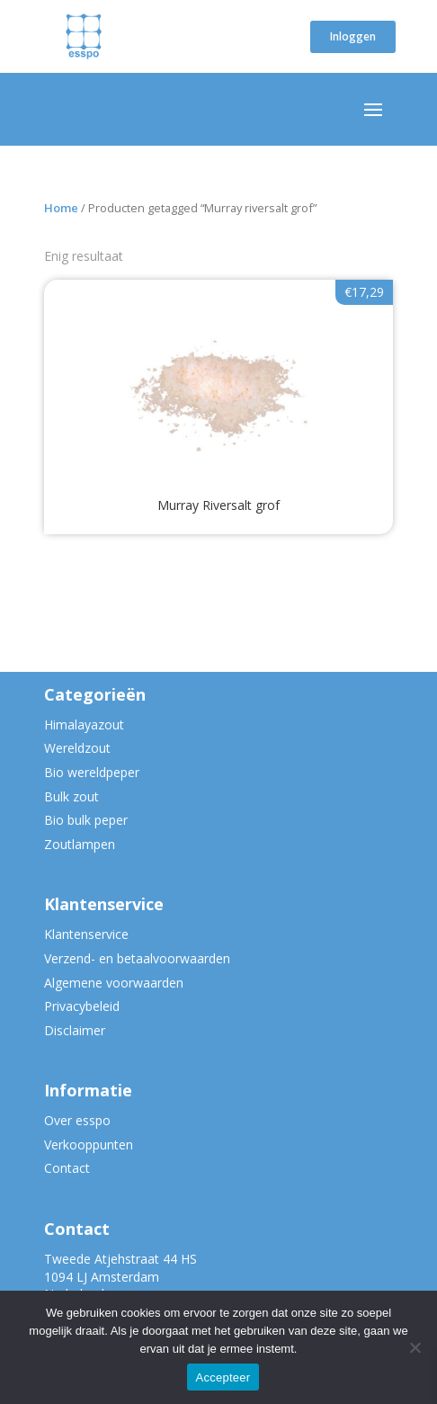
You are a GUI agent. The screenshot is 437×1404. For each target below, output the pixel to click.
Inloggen (353, 36)
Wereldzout (77, 747)
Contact (67, 1167)
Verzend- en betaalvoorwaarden (137, 958)
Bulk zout (71, 796)
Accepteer (223, 1377)
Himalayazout (84, 724)
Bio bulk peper (86, 819)
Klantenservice (86, 934)
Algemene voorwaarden (113, 982)
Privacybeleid (82, 1006)
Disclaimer (74, 1030)
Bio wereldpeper (91, 772)
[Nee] (415, 1347)
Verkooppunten (88, 1144)
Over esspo (77, 1120)
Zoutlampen (79, 844)
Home (61, 208)
